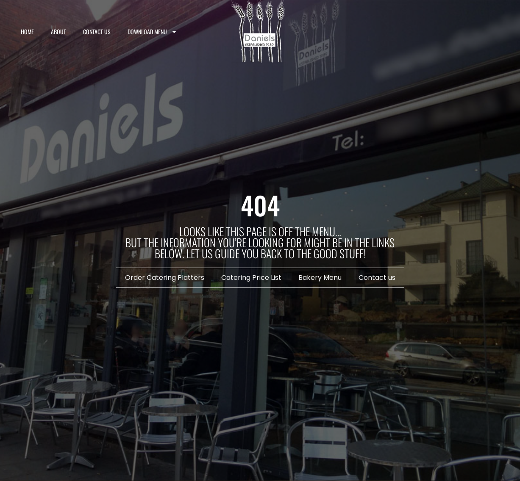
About (58, 31)
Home (27, 31)
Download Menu (152, 32)
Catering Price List (251, 277)
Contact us (97, 31)
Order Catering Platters (164, 277)
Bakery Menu (320, 277)
